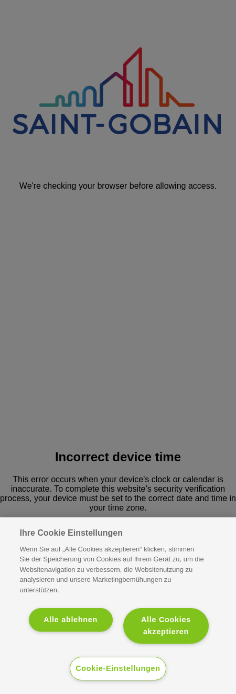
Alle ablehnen (71, 619)
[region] (118, 605)
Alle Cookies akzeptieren (166, 625)
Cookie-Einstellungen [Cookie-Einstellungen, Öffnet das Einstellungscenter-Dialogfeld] (118, 668)
